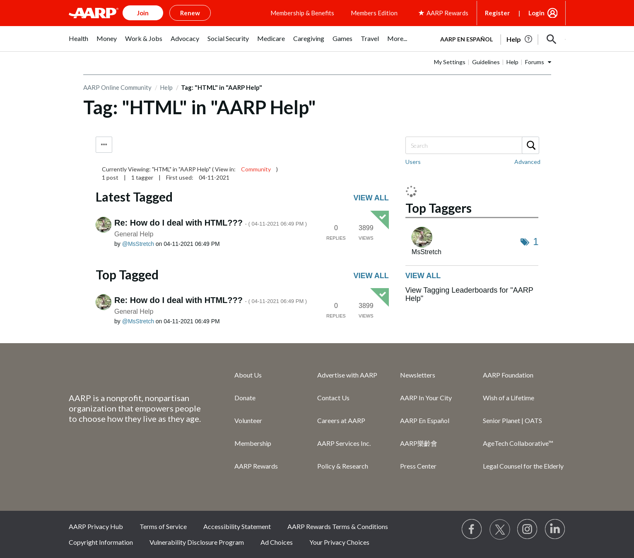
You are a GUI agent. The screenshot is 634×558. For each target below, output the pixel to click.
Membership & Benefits (302, 13)
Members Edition (374, 13)
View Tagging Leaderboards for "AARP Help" (469, 294)
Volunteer (248, 420)
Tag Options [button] (104, 145)
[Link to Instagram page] (527, 529)
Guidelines (486, 61)
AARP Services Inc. (344, 443)
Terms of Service (163, 526)
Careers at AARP (341, 420)
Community (256, 169)
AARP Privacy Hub (96, 526)
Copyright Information (101, 542)
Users (413, 161)
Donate (245, 398)
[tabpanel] (499, 38)
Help (512, 61)
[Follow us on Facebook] (472, 529)
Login (536, 13)
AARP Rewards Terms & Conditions (337, 526)
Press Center (418, 466)
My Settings (449, 61)
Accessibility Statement (237, 526)
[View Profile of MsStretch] (138, 244)
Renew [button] (190, 13)
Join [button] (143, 13)
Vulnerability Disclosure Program (196, 542)
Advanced (527, 161)
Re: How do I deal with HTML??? (210, 222)
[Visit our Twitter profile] (499, 529)
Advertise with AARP (347, 375)
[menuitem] (78, 42)
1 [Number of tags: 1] (535, 241)
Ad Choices (276, 542)
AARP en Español (466, 39)
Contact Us (333, 398)
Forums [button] (534, 61)
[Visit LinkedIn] (555, 529)
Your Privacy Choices (339, 542)
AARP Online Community (117, 87)
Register (497, 13)
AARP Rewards (256, 466)
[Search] (472, 145)
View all (371, 198)
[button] (551, 39)
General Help (133, 234)
